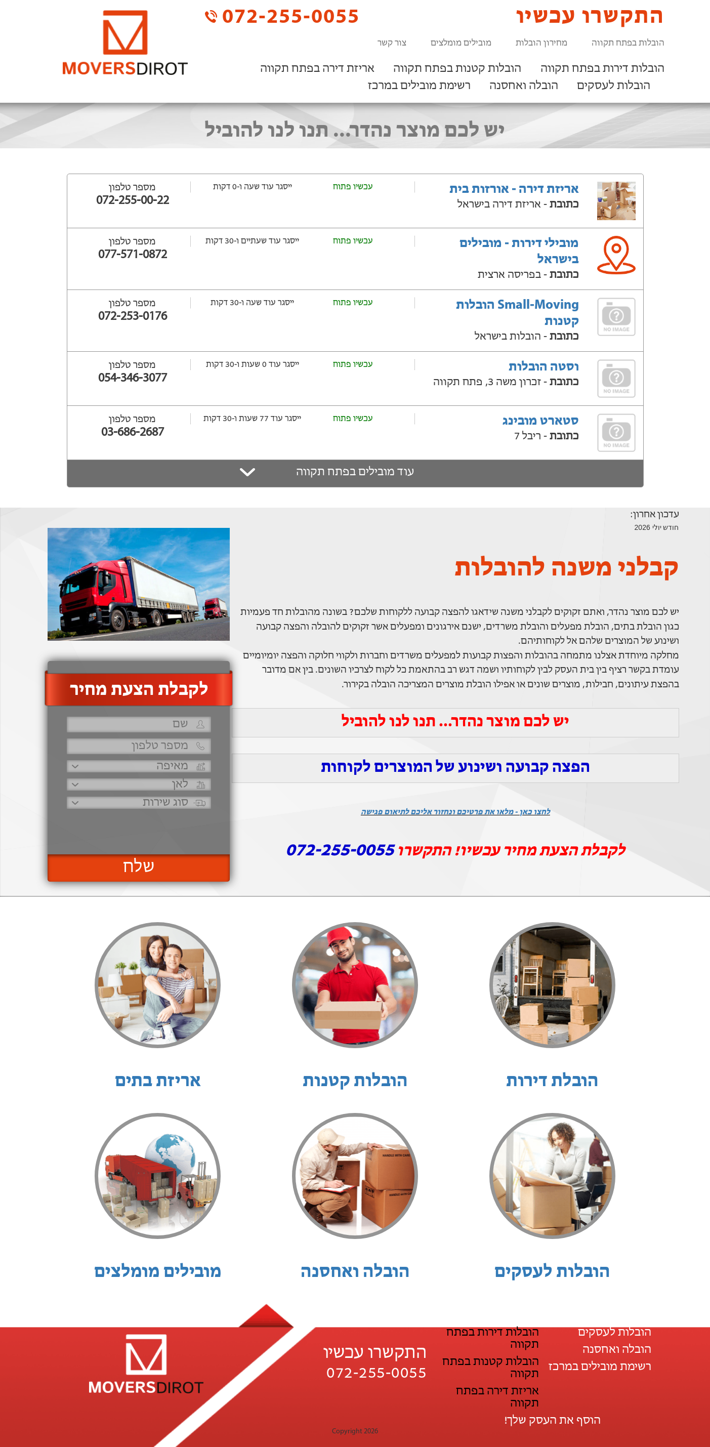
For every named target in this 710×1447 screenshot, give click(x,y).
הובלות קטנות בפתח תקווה (457, 69)
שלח (139, 867)
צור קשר (392, 43)
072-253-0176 (132, 317)
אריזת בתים (158, 1081)
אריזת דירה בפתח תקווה (317, 69)
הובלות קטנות (355, 1081)
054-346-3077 (132, 379)
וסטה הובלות (544, 367)
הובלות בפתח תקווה (628, 43)
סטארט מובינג (541, 421)
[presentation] (137, 827)
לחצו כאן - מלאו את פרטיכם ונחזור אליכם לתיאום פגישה (455, 812)
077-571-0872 (132, 255)
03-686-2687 (132, 433)
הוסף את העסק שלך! (552, 1421)
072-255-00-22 (132, 201)
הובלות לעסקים (613, 86)
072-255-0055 (282, 16)
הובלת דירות (552, 1081)
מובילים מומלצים (461, 43)
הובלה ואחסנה (523, 86)
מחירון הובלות (541, 43)
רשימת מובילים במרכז (419, 86)
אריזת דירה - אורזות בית (514, 189)
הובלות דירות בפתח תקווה (602, 69)
